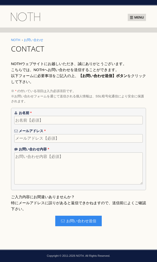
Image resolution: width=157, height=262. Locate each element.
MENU (139, 17)
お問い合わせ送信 (81, 221)
